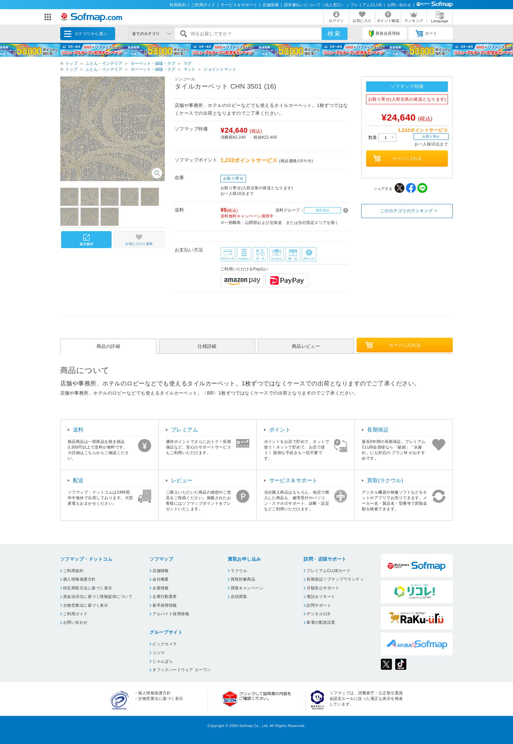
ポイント (280, 429)
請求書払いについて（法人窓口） (314, 5)
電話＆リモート (321, 596)
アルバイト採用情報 (170, 614)
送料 (78, 429)
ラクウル (239, 570)
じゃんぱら (162, 661)
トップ (71, 63)
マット (190, 69)
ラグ (188, 63)
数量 (382, 137)
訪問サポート (319, 605)
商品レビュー (306, 346)
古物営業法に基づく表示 (85, 605)
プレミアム (184, 429)
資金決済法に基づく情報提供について (98, 596)
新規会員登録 (384, 33)
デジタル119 (318, 614)
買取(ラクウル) (385, 480)
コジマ (158, 653)
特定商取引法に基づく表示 (87, 588)
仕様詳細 (207, 346)
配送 (78, 480)
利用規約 (177, 5)
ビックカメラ (164, 644)
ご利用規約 (73, 570)
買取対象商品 (243, 579)
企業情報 (160, 588)
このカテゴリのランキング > (408, 210)
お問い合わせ (399, 5)
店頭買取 (239, 596)
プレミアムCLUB (366, 5)
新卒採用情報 (164, 605)
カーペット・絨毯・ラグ (153, 63)
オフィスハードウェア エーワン (181, 670)
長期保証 (378, 429)
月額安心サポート (323, 588)
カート (426, 33)
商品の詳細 (108, 346)
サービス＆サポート (239, 5)
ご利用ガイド (203, 5)
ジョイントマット (219, 69)
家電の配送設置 (321, 622)
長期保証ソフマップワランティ (335, 579)
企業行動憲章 (164, 596)
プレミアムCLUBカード (328, 570)
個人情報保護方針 (79, 579)
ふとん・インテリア (104, 63)
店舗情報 (270, 5)
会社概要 (160, 579)
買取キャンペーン (247, 588)
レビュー (182, 480)
